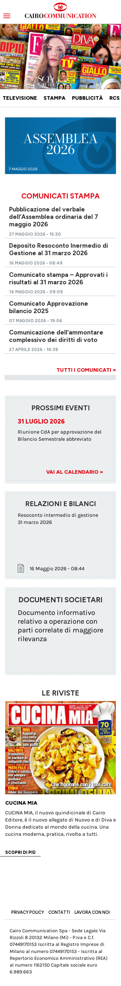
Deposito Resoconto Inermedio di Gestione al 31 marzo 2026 (58, 249)
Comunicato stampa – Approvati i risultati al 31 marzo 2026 (58, 278)
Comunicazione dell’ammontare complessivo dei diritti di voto (56, 336)
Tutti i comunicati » (86, 370)
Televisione (20, 98)
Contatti (59, 912)
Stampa (55, 98)
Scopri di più (20, 852)
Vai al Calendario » (74, 472)
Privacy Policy (27, 912)
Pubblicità (87, 98)
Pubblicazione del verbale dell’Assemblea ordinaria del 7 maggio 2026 (53, 217)
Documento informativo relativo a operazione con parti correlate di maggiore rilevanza (60, 625)
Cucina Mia (21, 803)
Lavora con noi (92, 912)
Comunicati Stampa (60, 196)
